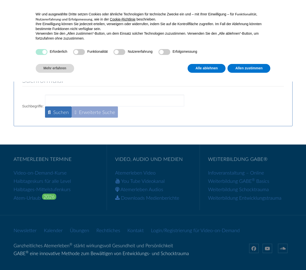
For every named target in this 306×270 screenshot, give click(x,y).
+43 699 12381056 (34, 6)
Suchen (58, 112)
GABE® (153, 54)
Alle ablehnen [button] (206, 257)
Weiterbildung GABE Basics (238, 181)
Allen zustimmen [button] (248, 257)
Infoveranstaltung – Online (236, 172)
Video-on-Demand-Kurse (40, 172)
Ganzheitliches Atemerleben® (59, 54)
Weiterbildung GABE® (194, 54)
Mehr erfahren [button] (55, 257)
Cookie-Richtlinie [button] (123, 208)
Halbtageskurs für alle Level (42, 181)
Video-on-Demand (116, 54)
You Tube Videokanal (143, 181)
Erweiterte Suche (95, 112)
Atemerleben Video (135, 172)
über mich (236, 54)
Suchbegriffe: (33, 106)
